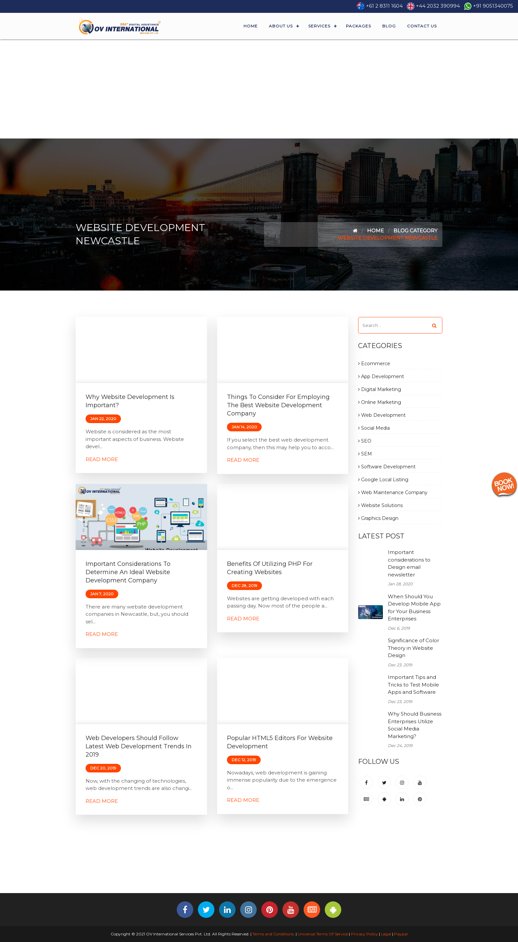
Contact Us (422, 25)
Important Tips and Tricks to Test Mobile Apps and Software (413, 684)
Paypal (401, 933)
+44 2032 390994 (438, 6)
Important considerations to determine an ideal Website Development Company (128, 572)
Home (250, 25)
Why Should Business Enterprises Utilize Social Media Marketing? (414, 725)
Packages (358, 25)
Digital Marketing (379, 389)
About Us (281, 25)
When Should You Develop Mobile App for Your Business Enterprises (414, 607)
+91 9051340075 (493, 6)
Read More (102, 459)
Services (319, 25)
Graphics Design (378, 518)
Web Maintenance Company (392, 492)
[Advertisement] (259, 89)
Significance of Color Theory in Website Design (413, 647)
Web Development (382, 415)
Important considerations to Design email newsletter (409, 563)
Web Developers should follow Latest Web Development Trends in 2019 (139, 746)
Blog (389, 25)
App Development (381, 376)
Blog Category (415, 230)
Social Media (374, 428)
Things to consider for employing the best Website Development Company (278, 405)
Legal (386, 933)
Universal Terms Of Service (323, 933)
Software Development (387, 467)
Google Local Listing (383, 480)
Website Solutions (380, 505)
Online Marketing (379, 402)
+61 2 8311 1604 (384, 6)
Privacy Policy (364, 933)
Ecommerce (374, 364)
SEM (365, 454)
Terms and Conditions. (273, 933)
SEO (364, 441)
